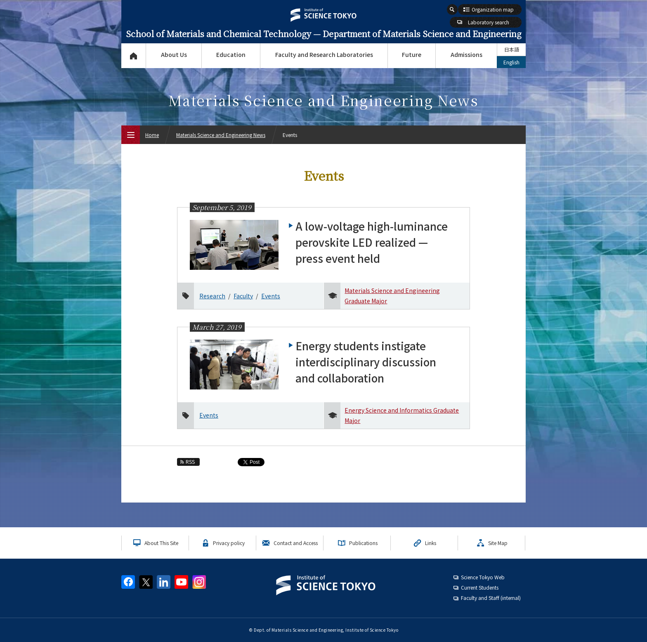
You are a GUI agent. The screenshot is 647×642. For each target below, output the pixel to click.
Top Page (133, 55)
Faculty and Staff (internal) (491, 597)
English (511, 62)
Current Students (479, 587)
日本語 (511, 49)
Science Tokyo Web (483, 577)
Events (270, 296)
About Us (174, 54)
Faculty (243, 296)
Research (212, 296)
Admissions (466, 54)
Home (152, 134)
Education (231, 54)
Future (411, 54)
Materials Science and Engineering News (220, 134)
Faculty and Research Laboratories (324, 54)
